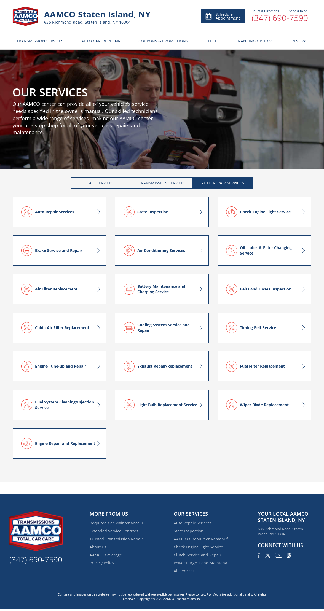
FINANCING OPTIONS (254, 41)
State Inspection (188, 531)
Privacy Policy (102, 563)
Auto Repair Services (193, 523)
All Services (184, 571)
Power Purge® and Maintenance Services (203, 563)
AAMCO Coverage (106, 555)
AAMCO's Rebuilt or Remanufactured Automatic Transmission (203, 539)
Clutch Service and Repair (197, 555)
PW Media (214, 594)
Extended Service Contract (114, 531)
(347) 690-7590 (280, 17)
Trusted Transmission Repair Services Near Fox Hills (119, 539)
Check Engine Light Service (198, 547)
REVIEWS (299, 41)
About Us (98, 547)
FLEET (211, 41)
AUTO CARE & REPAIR (101, 41)
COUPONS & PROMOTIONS (163, 41)
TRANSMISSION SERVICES (40, 41)
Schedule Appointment (222, 16)
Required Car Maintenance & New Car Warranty (119, 523)
